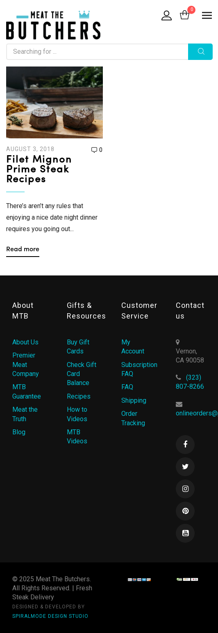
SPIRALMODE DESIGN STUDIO (50, 616)
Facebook (185, 444)
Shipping (133, 400)
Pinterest (185, 511)
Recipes (79, 396)
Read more (22, 249)
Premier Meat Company (25, 364)
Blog (18, 432)
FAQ (127, 387)
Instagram (185, 488)
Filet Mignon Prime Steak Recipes (39, 170)
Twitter (185, 466)
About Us (25, 342)
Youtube (185, 533)
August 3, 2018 (30, 149)
